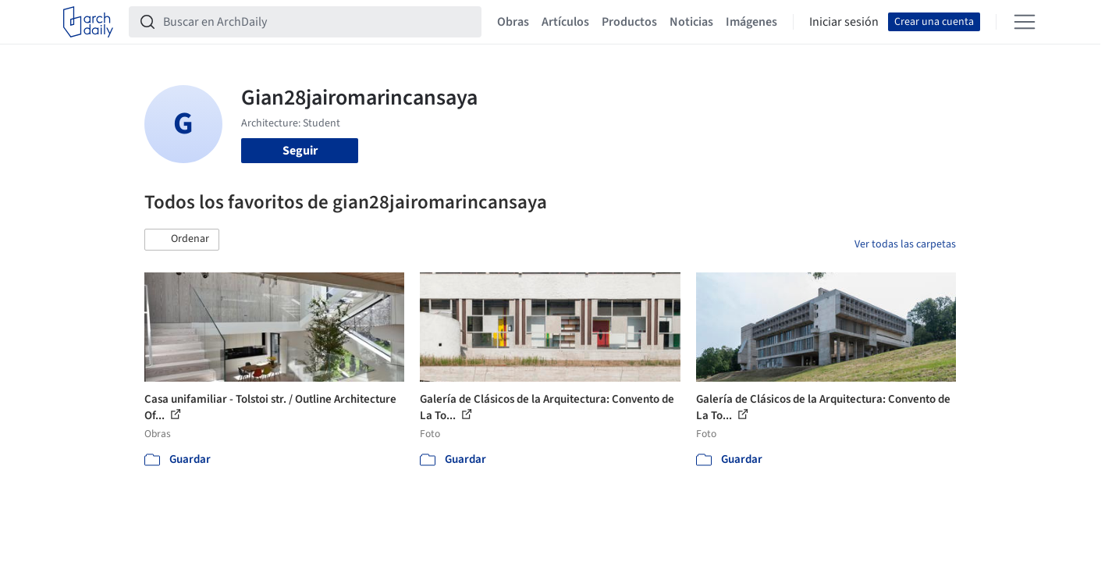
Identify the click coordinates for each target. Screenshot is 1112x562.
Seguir (300, 150)
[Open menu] (1024, 21)
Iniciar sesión (844, 21)
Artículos (565, 21)
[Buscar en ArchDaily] (317, 21)
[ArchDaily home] (88, 21)
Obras (513, 21)
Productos (629, 21)
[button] (181, 240)
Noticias (691, 21)
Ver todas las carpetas (905, 244)
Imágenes (751, 21)
